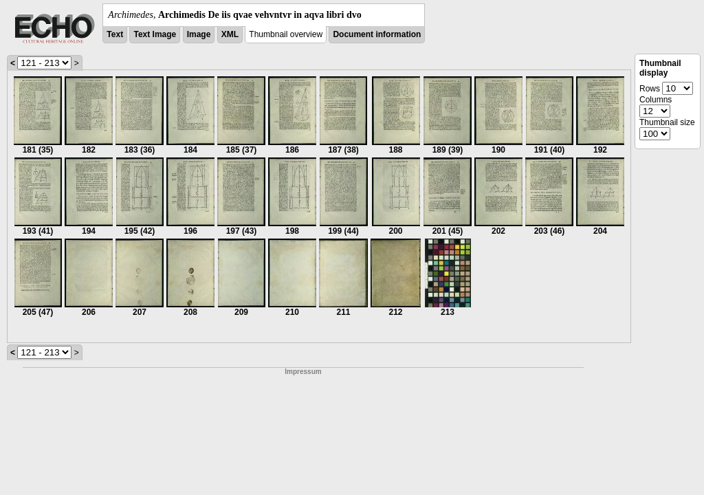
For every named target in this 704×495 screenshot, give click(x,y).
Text (115, 34)
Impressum (303, 371)
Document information (377, 34)
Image (199, 34)
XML (230, 34)
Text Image (154, 34)
